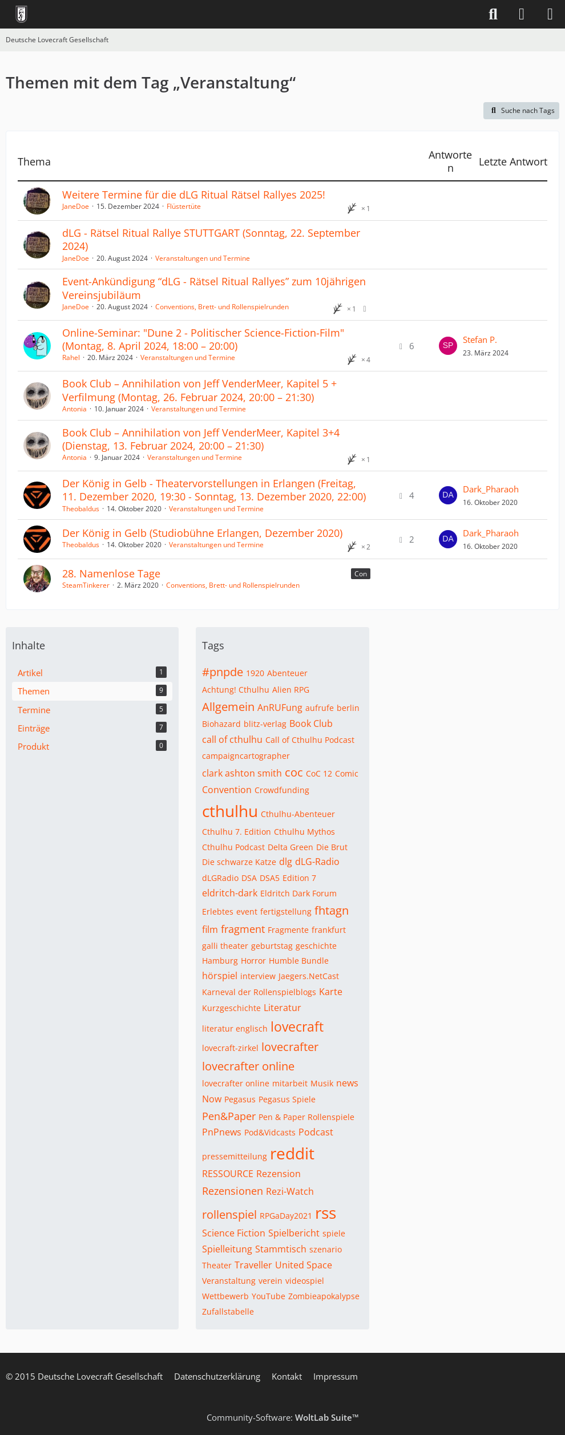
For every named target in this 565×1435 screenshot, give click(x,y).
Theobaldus (80, 509)
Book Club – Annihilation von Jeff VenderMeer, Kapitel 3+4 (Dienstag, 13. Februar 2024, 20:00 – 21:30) (201, 439)
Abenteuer (287, 673)
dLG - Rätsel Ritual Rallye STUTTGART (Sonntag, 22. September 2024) (211, 239)
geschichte (316, 945)
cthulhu (230, 811)
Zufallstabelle (228, 1311)
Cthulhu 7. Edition (236, 831)
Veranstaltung (229, 1280)
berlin (348, 707)
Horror (253, 960)
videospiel (304, 1280)
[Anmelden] (521, 14)
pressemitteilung (234, 1156)
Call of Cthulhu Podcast (309, 739)
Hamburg (220, 960)
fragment (243, 929)
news (347, 1083)
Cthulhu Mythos (304, 831)
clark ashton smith (242, 773)
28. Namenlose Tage (111, 573)
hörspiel (219, 975)
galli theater (225, 945)
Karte (330, 991)
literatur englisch (235, 1028)
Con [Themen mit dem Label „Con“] (360, 574)
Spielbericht (294, 1233)
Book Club (311, 723)
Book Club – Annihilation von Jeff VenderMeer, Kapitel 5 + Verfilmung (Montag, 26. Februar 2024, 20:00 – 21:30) (199, 390)
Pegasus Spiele (287, 1099)
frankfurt (329, 929)
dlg (285, 861)
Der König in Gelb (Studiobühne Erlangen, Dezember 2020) (202, 533)
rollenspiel (229, 1214)
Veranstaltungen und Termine (202, 258)
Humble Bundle (299, 960)
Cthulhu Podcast (233, 847)
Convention (227, 789)
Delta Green (290, 847)
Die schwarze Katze (239, 861)
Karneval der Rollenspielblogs (259, 992)
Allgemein (228, 706)
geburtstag (272, 945)
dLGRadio (220, 877)
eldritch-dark (229, 893)
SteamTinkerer (86, 585)
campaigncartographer (246, 755)
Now (211, 1099)
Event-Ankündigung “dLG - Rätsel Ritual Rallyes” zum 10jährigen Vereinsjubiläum (214, 287)
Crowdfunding (282, 790)
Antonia (74, 409)
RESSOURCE (227, 1173)
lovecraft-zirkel (230, 1047)
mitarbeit (290, 1083)
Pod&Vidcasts (270, 1132)
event (246, 911)
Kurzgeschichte (231, 1008)
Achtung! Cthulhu (235, 689)
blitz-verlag (265, 723)
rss (325, 1212)
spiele (333, 1233)
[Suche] (493, 14)
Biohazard (221, 723)
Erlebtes (217, 911)
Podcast (315, 1132)
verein (270, 1280)
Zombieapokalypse (324, 1296)
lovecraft (297, 1026)
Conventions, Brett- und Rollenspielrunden (222, 307)
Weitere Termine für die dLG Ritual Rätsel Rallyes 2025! (193, 194)
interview (258, 976)
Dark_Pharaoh (491, 489)
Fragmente (288, 929)
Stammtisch (280, 1249)
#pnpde (222, 672)
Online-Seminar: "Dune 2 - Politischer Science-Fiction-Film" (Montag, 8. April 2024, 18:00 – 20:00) (203, 339)
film (210, 929)
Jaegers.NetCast (309, 976)
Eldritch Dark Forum (298, 893)
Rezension (278, 1173)
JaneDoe (75, 206)
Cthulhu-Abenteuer (298, 814)
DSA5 (270, 877)
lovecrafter (289, 1046)
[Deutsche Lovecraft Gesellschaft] (21, 14)
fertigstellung (286, 911)
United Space (303, 1265)
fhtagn (331, 910)
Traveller (253, 1265)
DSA (249, 877)
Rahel (71, 357)
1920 (255, 673)
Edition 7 (299, 877)
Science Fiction (233, 1233)
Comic (346, 773)
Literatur (282, 1007)
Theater (217, 1265)
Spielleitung (227, 1249)
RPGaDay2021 (286, 1215)
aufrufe (319, 707)
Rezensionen (232, 1191)
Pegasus (240, 1099)
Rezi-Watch (290, 1191)
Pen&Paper (229, 1116)
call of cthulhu (232, 739)
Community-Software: (283, 1417)
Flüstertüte (184, 206)
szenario (325, 1249)
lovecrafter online (248, 1066)
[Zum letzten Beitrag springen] (448, 346)
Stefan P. (480, 339)
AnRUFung (279, 707)
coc (294, 772)
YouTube (268, 1296)
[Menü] (550, 14)
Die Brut (332, 847)
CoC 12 (319, 773)
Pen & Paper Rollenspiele (306, 1116)
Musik (321, 1083)
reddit (292, 1153)
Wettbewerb (225, 1296)
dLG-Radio (317, 861)
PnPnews (221, 1132)
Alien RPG (290, 689)
